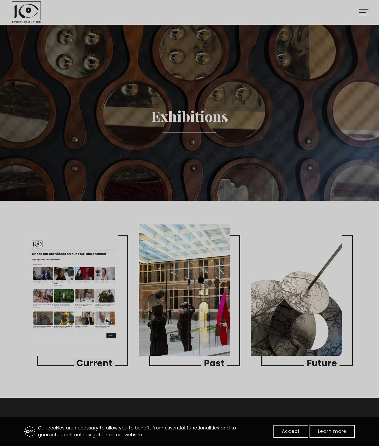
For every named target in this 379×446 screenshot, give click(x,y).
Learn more (332, 431)
